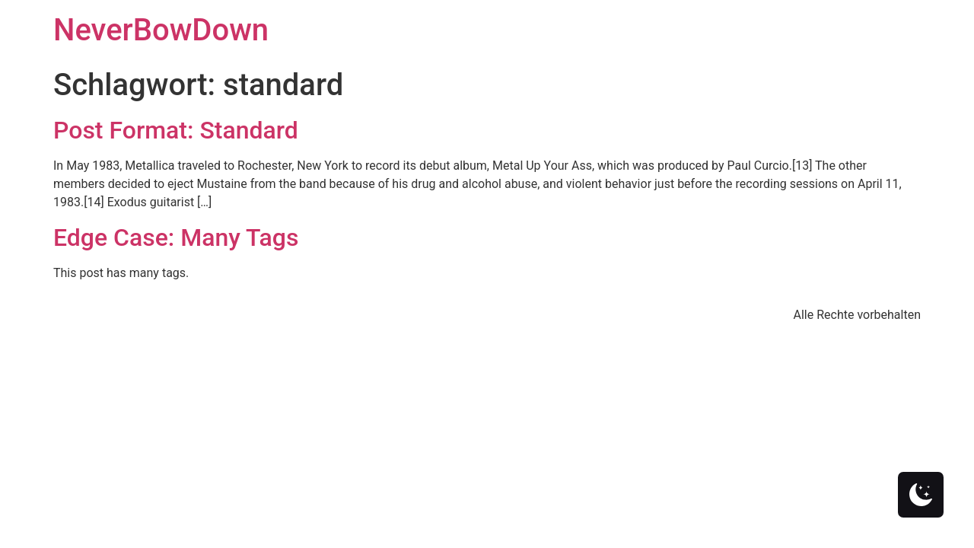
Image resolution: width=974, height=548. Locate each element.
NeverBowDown (161, 30)
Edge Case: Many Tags (175, 237)
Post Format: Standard (175, 130)
